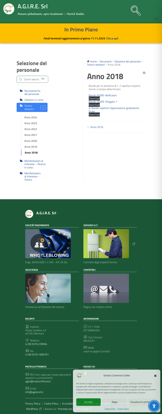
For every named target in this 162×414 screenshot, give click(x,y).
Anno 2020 (30, 141)
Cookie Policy (110, 408)
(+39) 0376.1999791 (37, 354)
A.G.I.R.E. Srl (46, 213)
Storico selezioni (35, 107)
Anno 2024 (30, 117)
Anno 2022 (30, 129)
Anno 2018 (31, 153)
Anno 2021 (30, 135)
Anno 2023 (30, 123)
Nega (114, 402)
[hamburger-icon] (156, 19)
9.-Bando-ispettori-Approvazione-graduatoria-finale (114, 109)
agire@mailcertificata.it (38, 381)
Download (94, 98)
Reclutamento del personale (35, 92)
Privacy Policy (123, 408)
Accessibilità (71, 403)
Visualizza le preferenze (142, 402)
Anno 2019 (30, 147)
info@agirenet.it (34, 392)
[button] (155, 375)
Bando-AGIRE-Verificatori (103, 95)
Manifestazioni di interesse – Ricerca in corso (35, 164)
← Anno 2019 (95, 127)
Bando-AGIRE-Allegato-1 (103, 102)
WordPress (34, 409)
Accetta (88, 402)
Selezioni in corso (33, 100)
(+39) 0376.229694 (36, 344)
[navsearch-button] (134, 9)
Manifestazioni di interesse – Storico (35, 176)
